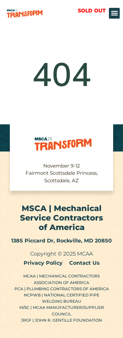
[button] (114, 13)
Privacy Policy (43, 263)
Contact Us (84, 263)
